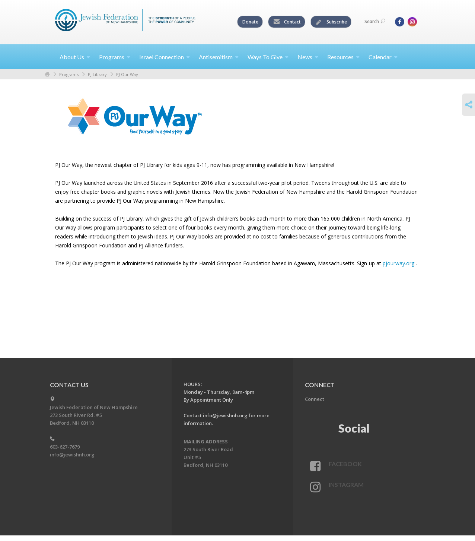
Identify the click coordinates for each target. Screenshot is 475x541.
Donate (250, 22)
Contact (287, 22)
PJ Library (97, 74)
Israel (164, 56)
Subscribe (331, 22)
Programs (69, 74)
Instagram (346, 484)
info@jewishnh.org (72, 454)
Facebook (345, 463)
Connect (314, 399)
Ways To (268, 56)
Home (47, 74)
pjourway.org (398, 263)
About (75, 56)
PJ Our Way (127, 74)
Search (374, 21)
